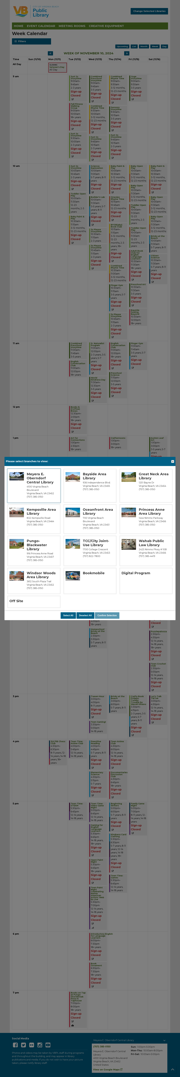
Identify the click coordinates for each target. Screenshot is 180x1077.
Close (172, 461)
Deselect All (85, 615)
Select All (68, 615)
